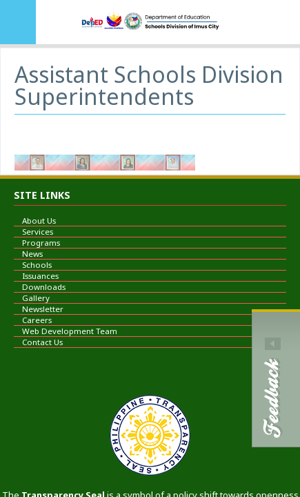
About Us (35, 220)
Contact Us (38, 342)
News (28, 253)
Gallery (32, 298)
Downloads (40, 287)
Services (33, 231)
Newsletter (38, 309)
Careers (33, 320)
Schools (33, 265)
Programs (37, 242)
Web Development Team (65, 331)
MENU (18, 22)
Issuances (36, 276)
